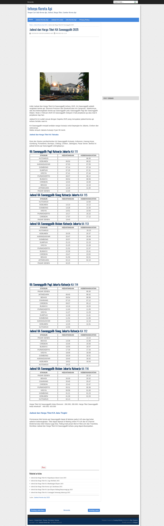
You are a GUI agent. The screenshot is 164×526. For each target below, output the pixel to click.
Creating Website (117, 520)
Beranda (31, 2)
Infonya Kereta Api (40, 8)
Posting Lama (94, 510)
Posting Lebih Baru (38, 510)
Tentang (45, 520)
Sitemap (57, 520)
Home (31, 19)
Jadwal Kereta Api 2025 (40, 25)
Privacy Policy (84, 20)
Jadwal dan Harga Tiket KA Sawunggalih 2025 (54, 29)
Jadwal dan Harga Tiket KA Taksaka (44, 135)
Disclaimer (51, 520)
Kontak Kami (38, 520)
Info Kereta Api (71, 20)
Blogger (135, 522)
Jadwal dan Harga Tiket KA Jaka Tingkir (48, 413)
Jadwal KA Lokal (57, 20)
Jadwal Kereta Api (42, 20)
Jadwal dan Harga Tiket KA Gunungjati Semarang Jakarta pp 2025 (50, 492)
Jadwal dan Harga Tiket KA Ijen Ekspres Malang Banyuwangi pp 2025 (52, 489)
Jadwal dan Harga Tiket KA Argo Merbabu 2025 (45, 481)
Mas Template (134, 520)
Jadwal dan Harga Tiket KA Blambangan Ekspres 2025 (47, 484)
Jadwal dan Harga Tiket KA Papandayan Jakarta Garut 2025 (48, 478)
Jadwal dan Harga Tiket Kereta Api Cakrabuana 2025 (46, 486)
